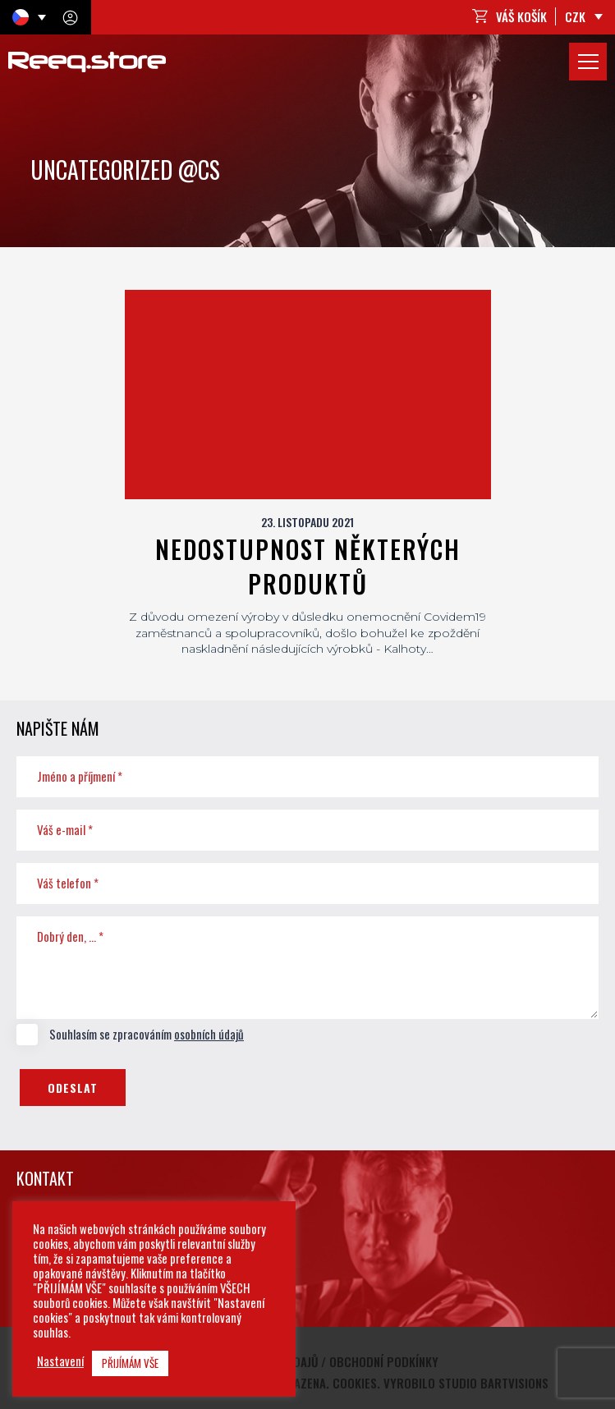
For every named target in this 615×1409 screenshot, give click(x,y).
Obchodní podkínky (383, 1361)
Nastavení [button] (60, 1361)
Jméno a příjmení (79, 776)
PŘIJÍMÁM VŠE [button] (130, 1363)
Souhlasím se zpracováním (130, 1034)
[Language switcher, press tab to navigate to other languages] (29, 17)
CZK (575, 16)
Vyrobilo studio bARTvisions (465, 1383)
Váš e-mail (65, 829)
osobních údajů (209, 1034)
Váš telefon (68, 883)
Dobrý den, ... (70, 936)
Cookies (355, 1383)
